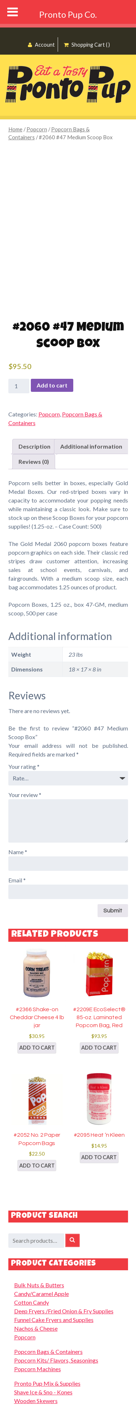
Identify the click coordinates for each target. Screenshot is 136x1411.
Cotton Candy (31, 1302)
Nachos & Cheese (36, 1328)
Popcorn (36, 129)
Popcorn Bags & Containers (48, 1351)
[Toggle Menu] (12, 12)
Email (17, 880)
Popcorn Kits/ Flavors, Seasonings (56, 1360)
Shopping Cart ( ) (87, 45)
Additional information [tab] (91, 446)
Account (41, 45)
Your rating (24, 766)
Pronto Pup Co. (68, 14)
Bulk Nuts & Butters (39, 1284)
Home (15, 129)
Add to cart (52, 385)
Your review (24, 794)
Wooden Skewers (36, 1400)
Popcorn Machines (37, 1368)
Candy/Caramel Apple (41, 1293)
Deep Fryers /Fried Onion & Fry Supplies (64, 1311)
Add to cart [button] (37, 1048)
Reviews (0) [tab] (33, 461)
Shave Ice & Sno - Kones (43, 1392)
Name (17, 851)
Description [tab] (34, 446)
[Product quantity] (18, 386)
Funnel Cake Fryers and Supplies (54, 1319)
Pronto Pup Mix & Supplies (47, 1383)
